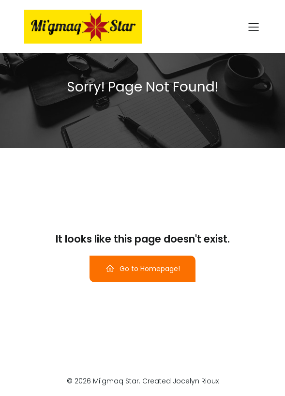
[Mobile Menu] (254, 26)
